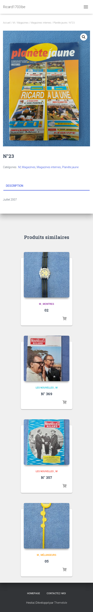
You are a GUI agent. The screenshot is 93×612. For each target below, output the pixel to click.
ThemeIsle (60, 602)
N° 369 (46, 393)
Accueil (7, 22)
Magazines (23, 22)
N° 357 (46, 477)
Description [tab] (14, 185)
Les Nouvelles (45, 387)
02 (46, 310)
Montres (48, 304)
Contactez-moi (56, 593)
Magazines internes (41, 22)
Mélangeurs (48, 555)
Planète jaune (60, 22)
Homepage (33, 593)
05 (47, 561)
